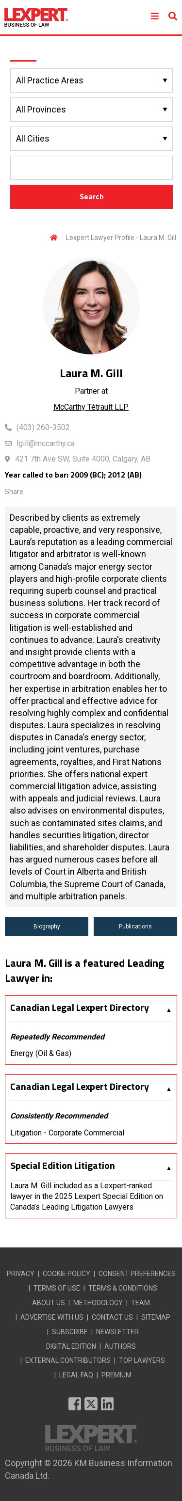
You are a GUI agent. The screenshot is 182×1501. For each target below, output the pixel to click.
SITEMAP (155, 1317)
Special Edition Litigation (62, 1165)
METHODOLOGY (98, 1303)
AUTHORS (120, 1346)
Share (14, 491)
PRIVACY (20, 1273)
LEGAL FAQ (76, 1375)
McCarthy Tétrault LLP (91, 407)
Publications (135, 926)
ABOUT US (48, 1303)
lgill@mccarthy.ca (46, 443)
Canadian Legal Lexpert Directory (79, 1007)
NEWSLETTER (117, 1332)
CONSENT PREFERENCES (137, 1273)
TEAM (140, 1303)
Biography (46, 926)
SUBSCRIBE (70, 1332)
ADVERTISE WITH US (51, 1317)
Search (92, 196)
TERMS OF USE (56, 1288)
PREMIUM (116, 1375)
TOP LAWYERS (142, 1360)
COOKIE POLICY (66, 1273)
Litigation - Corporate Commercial (67, 1132)
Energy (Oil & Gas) (40, 1053)
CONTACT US (112, 1317)
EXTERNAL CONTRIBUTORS (68, 1360)
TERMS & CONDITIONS (122, 1288)
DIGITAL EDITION (71, 1346)
